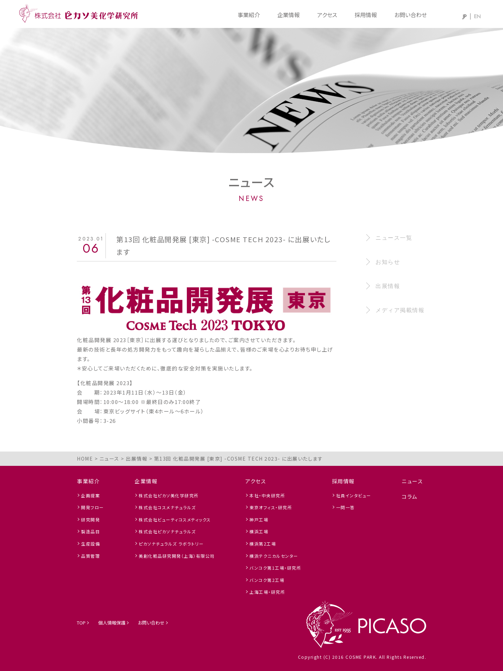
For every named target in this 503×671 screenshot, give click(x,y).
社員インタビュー (353, 495)
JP (465, 16)
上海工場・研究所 (267, 592)
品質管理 (90, 556)
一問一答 (345, 507)
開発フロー (92, 507)
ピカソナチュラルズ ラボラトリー (171, 544)
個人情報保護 (111, 622)
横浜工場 (258, 531)
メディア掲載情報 (400, 310)
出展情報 (388, 286)
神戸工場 (258, 519)
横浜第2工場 (262, 544)
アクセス (327, 14)
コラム (410, 496)
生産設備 (90, 544)
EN (477, 16)
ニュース (412, 481)
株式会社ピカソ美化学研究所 (169, 495)
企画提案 (90, 495)
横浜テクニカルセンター (273, 556)
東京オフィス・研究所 (270, 507)
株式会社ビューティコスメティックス (175, 519)
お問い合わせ (410, 14)
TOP (81, 622)
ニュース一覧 (394, 238)
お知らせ (388, 262)
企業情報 (288, 14)
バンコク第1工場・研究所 (275, 568)
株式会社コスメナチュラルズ (167, 507)
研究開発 (90, 519)
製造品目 (90, 531)
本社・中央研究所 (267, 495)
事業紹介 (249, 14)
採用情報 (366, 14)
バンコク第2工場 (266, 580)
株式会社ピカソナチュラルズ (167, 531)
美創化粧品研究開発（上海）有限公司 (177, 556)
